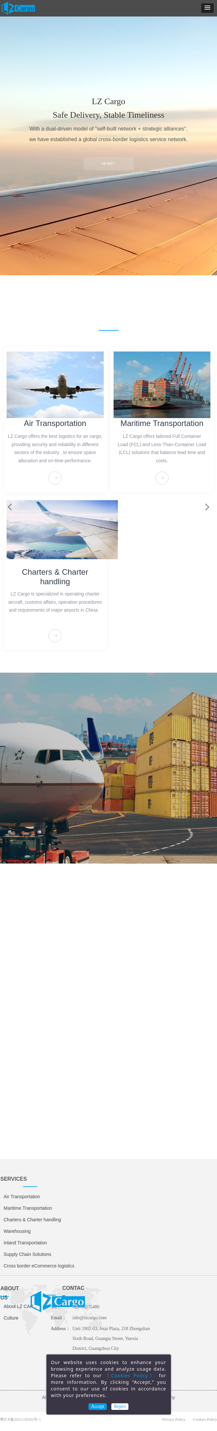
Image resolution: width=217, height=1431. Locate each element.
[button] (207, 8)
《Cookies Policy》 (130, 1375)
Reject (120, 1406)
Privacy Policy (173, 1419)
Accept (97, 1406)
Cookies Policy (205, 1419)
